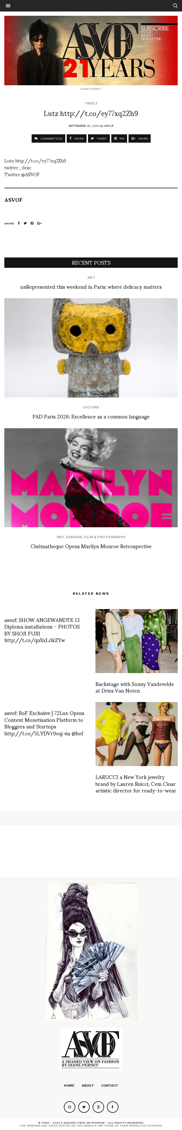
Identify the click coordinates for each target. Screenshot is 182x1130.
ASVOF (109, 125)
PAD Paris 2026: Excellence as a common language (91, 416)
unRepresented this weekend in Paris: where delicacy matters (91, 286)
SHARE (77, 138)
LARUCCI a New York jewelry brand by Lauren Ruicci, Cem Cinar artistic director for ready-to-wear (135, 783)
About (88, 1086)
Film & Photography (105, 537)
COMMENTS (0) (48, 138)
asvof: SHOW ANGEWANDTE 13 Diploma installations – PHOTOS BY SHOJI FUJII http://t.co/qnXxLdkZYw (42, 629)
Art (91, 278)
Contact (109, 1086)
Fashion (74, 537)
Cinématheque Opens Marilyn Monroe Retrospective (91, 545)
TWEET (99, 138)
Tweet (91, 103)
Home (69, 1086)
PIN (119, 138)
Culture (91, 407)
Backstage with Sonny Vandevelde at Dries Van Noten (134, 687)
